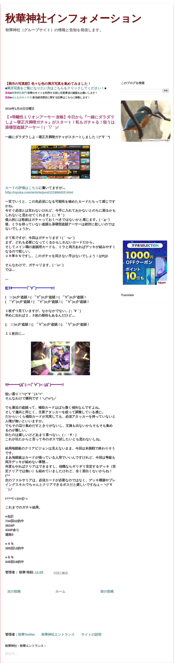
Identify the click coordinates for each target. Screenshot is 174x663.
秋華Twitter (26, 634)
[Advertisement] (87, 55)
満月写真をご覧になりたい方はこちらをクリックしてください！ (55, 88)
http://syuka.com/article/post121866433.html (39, 192)
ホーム (60, 591)
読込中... (11, 653)
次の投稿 (13, 591)
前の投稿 (107, 591)
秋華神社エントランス (58, 634)
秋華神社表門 (19, 93)
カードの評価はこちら (22, 188)
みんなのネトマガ (22, 97)
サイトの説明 (91, 634)
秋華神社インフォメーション (73, 18)
